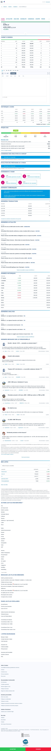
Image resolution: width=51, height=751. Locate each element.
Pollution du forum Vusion (6, 582)
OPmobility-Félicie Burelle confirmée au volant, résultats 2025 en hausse (18, 231)
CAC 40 (3, 474)
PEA (2, 656)
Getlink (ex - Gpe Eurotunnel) (7, 520)
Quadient (3, 538)
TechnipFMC (4, 542)
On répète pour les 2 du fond (7, 592)
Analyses (16, 18)
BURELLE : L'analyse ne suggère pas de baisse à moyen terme (15, 334)
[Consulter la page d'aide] (44, 2)
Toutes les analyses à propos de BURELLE (25, 336)
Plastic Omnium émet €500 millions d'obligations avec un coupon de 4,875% (18, 235)
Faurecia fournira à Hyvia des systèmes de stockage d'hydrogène (16, 253)
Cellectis (3, 516)
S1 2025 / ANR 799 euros (14, 419)
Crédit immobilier (4, 646)
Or (1, 476)
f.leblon (6, 364)
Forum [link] (43, 18)
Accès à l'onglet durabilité (6, 150)
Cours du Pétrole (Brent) (6, 616)
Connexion (48, 2)
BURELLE (6, 25)
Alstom (2, 534)
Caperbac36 (7, 390)
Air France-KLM (4, 507)
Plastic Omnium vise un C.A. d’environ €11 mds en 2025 (14, 258)
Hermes (2, 550)
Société (38, 18)
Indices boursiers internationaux (8, 612)
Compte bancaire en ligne (6, 639)
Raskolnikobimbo (8, 440)
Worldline (3, 567)
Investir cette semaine (14, 356)
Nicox (2, 524)
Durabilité (23, 18)
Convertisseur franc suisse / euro (8, 629)
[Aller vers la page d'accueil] (4, 2)
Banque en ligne (4, 637)
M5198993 (18, 377)
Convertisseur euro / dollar (6, 623)
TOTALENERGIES (5, 481)
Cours (3, 18)
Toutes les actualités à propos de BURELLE (25, 270)
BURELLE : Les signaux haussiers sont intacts (12, 315)
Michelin (3, 512)
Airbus (2, 559)
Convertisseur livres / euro (6, 627)
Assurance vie (4, 644)
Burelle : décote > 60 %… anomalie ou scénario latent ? (22, 343)
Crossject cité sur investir (6, 596)
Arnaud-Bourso (7, 403)
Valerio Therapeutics (5, 552)
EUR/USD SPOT (4, 478)
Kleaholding (3, 569)
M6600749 (22, 403)
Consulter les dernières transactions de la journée (11, 218)
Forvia (2, 536)
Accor (2, 563)
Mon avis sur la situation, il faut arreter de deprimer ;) (12, 586)
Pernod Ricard (4, 554)
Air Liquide (3, 561)
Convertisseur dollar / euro (6, 621)
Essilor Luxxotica (4, 510)
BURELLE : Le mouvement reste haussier (10, 324)
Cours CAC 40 (4, 608)
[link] (10, 667)
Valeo (2, 545)
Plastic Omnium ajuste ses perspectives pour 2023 (12, 244)
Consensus (31, 18)
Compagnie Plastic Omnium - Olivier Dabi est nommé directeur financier (17, 240)
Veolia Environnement (5, 530)
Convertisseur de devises (6, 619)
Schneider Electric (5, 514)
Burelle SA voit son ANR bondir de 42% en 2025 (12, 226)
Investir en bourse (5, 654)
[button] (1, 2)
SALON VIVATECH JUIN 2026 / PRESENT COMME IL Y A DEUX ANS (16, 580)
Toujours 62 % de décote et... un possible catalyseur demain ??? (25, 369)
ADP (2, 547)
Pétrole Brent (4, 471)
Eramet (2, 532)
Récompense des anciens (6, 594)
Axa (2, 505)
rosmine (17, 351)
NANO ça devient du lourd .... (7, 578)
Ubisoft (2, 556)
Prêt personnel (4, 648)
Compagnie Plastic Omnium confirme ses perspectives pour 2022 (16, 249)
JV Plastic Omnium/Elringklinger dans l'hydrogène (12, 267)
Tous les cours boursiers (6, 606)
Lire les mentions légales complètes (7, 454)
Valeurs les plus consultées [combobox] (8, 465)
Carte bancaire (4, 641)
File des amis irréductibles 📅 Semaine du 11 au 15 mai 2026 (14, 584)
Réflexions (3, 588)
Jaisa (6, 351)
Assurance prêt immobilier (6, 652)
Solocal (2, 540)
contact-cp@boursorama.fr (10, 196)
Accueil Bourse (4, 604)
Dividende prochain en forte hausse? (16, 432)
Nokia (2, 528)
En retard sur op (12, 408)
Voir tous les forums (25, 457)
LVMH (2, 522)
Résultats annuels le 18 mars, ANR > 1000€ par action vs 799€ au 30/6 (26, 395)
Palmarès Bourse (4, 614)
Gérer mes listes (4, 484)
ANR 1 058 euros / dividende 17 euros (18, 382)
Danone (2, 518)
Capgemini (3, 565)
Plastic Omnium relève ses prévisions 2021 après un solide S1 (15, 262)
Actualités (9, 18)
